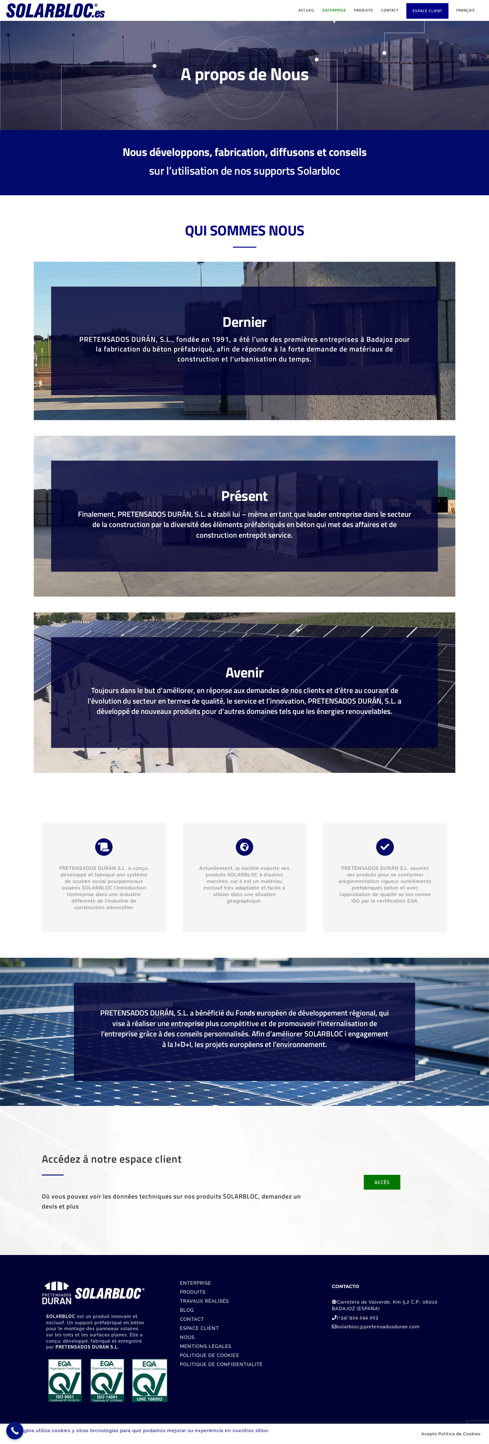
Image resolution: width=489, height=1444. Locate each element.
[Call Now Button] (14, 1430)
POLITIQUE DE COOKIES (209, 1355)
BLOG (187, 1310)
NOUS (187, 1337)
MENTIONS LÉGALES (205, 1346)
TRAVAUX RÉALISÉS (204, 1301)
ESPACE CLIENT (199, 1328)
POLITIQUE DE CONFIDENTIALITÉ (221, 1364)
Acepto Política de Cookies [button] (451, 1433)
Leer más (282, 1430)
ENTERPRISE (195, 1283)
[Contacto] (382, 1181)
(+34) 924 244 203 (357, 1317)
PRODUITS (193, 1292)
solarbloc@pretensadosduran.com (378, 1327)
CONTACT (192, 1319)
